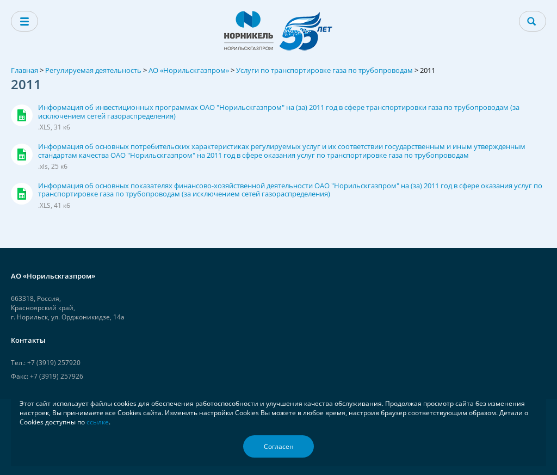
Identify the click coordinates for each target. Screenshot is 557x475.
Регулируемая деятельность (93, 70)
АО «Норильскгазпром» (188, 70)
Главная (24, 70)
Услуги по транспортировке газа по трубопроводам (324, 70)
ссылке (97, 422)
